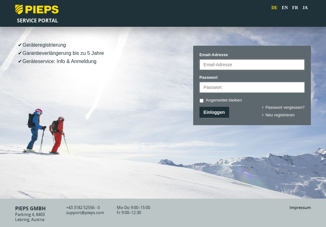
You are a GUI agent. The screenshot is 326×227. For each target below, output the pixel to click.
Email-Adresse (214, 54)
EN (285, 7)
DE (274, 7)
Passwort (209, 77)
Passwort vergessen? (282, 107)
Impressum (300, 207)
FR (295, 7)
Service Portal (37, 20)
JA (305, 7)
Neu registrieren (277, 115)
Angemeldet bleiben (221, 100)
